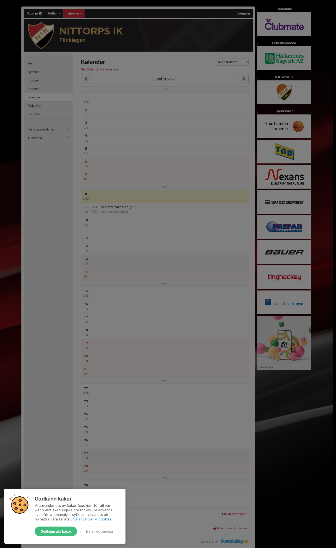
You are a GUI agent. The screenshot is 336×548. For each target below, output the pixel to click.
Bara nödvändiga (99, 531)
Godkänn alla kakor (55, 531)
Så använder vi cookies (92, 519)
